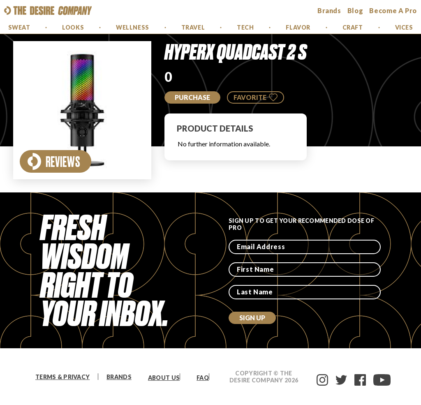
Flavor (298, 27)
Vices (404, 27)
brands (329, 10)
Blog (355, 10)
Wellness (132, 27)
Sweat (19, 27)
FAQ (203, 377)
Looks (73, 27)
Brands (119, 376)
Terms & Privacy (62, 376)
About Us (164, 377)
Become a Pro (393, 10)
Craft (352, 27)
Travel (193, 27)
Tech (245, 27)
